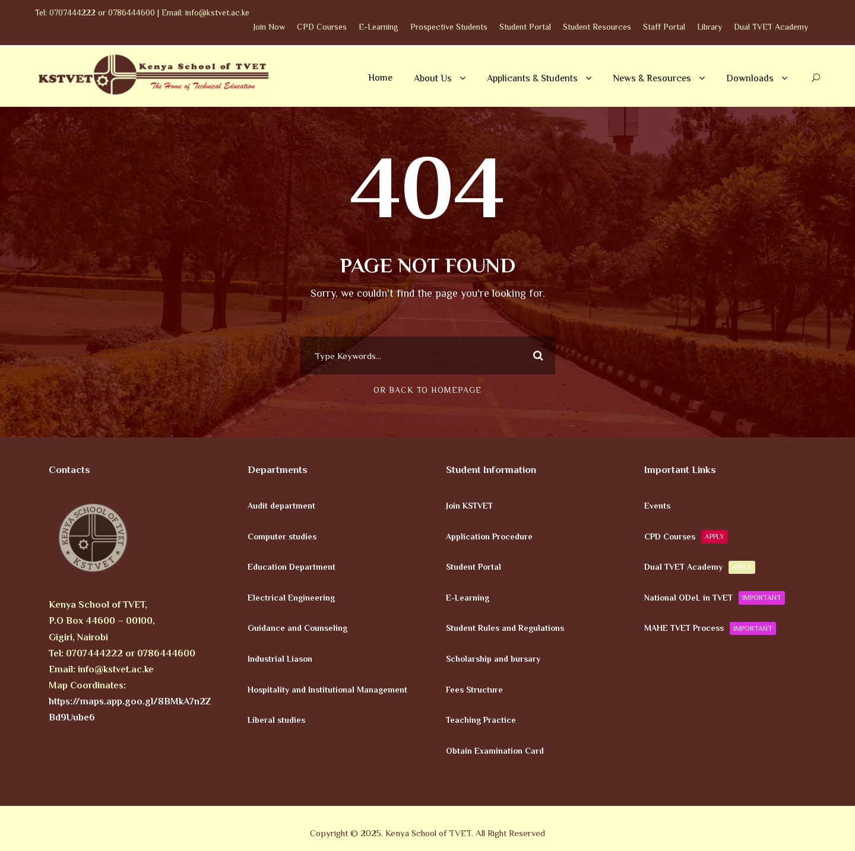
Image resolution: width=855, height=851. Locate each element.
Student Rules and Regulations (505, 628)
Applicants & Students (532, 78)
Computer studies (282, 536)
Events (657, 505)
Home (380, 77)
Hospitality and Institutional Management (327, 689)
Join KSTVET (469, 505)
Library (709, 26)
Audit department (281, 505)
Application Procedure (489, 536)
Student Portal (525, 26)
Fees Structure (474, 689)
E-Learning (378, 26)
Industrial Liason (280, 658)
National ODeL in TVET (714, 597)
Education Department (291, 566)
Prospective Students (448, 26)
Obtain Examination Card (495, 750)
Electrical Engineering (291, 597)
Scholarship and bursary (493, 658)
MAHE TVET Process (710, 628)
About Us (433, 78)
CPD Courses (322, 26)
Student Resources (597, 26)
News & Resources (652, 78)
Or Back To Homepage (427, 390)
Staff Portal (664, 26)
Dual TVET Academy (771, 26)
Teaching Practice (481, 720)
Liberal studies (276, 720)
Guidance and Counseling (297, 628)
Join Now (269, 26)
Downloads (750, 78)
